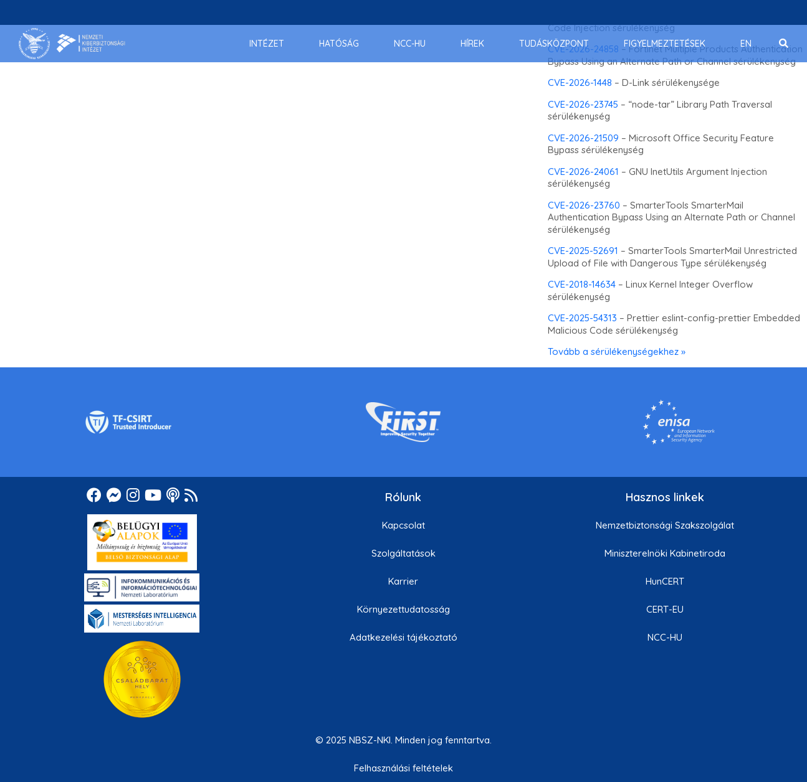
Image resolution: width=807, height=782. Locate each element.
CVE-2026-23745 (583, 104)
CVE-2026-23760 (584, 205)
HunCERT (665, 581)
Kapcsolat (403, 525)
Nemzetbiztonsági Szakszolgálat (665, 525)
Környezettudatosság (403, 609)
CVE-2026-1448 (580, 82)
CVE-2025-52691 (583, 251)
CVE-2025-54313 (582, 318)
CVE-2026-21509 (583, 138)
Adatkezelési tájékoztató (403, 637)
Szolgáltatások (403, 553)
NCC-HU (664, 637)
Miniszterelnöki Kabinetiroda (664, 553)
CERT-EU (665, 609)
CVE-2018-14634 (582, 284)
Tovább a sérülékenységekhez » (616, 351)
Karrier (403, 581)
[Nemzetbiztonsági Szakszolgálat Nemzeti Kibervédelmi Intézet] (72, 43)
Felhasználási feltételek (403, 768)
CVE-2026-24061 (583, 171)
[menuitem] (266, 43)
